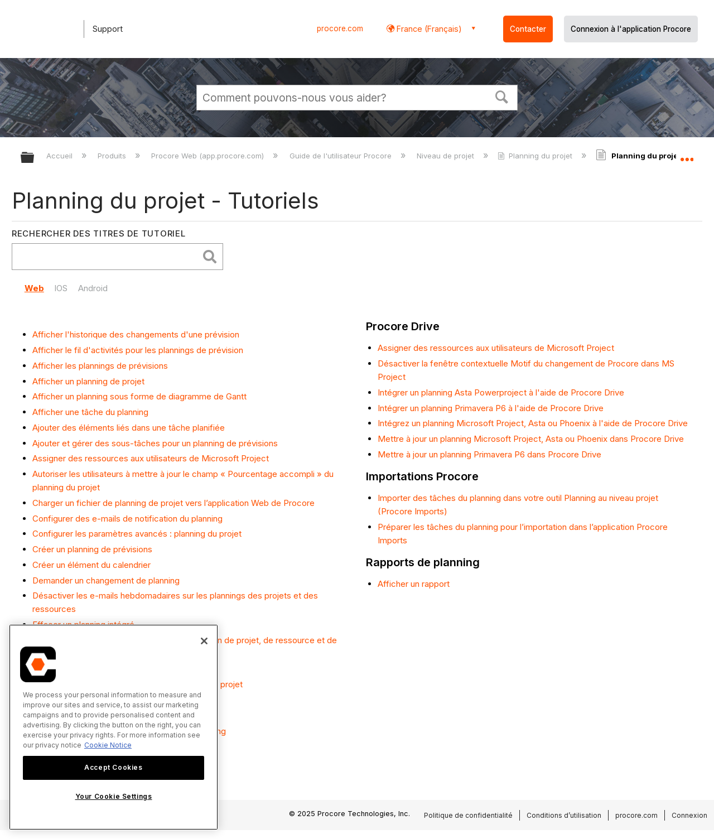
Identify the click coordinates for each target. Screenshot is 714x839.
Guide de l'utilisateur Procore (342, 155)
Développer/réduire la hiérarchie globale (34, 158)
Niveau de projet (446, 155)
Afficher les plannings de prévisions (100, 365)
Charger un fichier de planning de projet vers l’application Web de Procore (173, 503)
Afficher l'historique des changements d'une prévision (135, 334)
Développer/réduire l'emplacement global (686, 154)
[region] (113, 727)
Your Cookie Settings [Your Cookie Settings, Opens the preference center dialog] (113, 796)
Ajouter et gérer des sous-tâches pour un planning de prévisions (155, 443)
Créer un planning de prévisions (92, 549)
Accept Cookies (113, 767)
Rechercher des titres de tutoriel (99, 233)
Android (93, 288)
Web (34, 288)
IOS (60, 288)
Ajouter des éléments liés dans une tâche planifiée (128, 427)
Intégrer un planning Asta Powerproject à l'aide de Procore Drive (501, 392)
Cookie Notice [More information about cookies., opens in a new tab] (108, 745)
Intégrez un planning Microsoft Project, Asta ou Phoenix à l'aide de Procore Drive (533, 423)
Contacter (528, 29)
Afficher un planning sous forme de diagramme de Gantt (139, 396)
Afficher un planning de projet (88, 381)
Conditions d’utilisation (564, 815)
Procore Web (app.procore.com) (208, 155)
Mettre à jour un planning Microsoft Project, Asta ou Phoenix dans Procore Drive (531, 438)
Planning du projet (536, 155)
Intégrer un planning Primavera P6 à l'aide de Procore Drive (491, 408)
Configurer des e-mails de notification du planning (127, 518)
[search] (108, 257)
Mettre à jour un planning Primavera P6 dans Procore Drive (489, 454)
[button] (502, 96)
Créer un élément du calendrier (91, 565)
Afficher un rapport (414, 583)
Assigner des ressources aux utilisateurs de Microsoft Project (150, 458)
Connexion (689, 815)
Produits (113, 155)
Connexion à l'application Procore (631, 29)
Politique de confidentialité (468, 815)
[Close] (204, 641)
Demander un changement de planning (106, 580)
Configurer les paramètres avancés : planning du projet (137, 533)
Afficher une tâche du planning (90, 412)
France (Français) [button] (428, 28)
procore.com (340, 28)
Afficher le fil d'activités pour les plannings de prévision (137, 350)
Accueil (60, 155)
